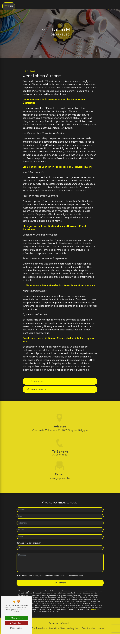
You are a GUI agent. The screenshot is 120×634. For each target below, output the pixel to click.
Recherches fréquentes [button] (60, 623)
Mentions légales (69, 628)
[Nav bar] (8, 6)
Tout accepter (16, 618)
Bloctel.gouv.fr (94, 605)
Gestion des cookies (93, 628)
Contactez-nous (36, 389)
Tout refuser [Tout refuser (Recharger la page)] (16, 623)
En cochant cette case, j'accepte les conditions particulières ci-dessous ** (51, 571)
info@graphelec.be (60, 473)
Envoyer (62, 578)
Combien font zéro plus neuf (29, 538)
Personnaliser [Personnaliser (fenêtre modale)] (16, 628)
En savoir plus (35, 381)
